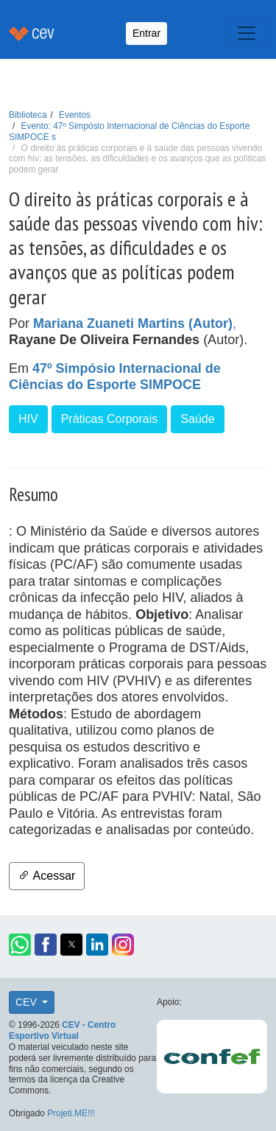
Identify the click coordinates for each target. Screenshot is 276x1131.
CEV (27, 1002)
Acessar (46, 875)
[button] (20, 945)
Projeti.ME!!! (71, 1113)
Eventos (75, 115)
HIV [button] (28, 419)
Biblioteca (28, 115)
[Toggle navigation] (246, 33)
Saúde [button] (197, 419)
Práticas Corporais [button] (109, 419)
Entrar (146, 33)
